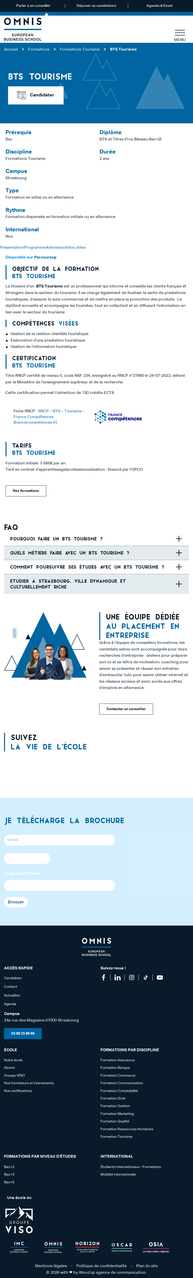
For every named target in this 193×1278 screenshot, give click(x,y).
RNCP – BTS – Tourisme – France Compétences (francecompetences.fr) (49, 417)
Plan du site (147, 1266)
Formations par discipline (130, 1050)
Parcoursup (45, 257)
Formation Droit (113, 1098)
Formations (39, 50)
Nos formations (26, 491)
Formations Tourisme (80, 50)
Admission (56, 248)
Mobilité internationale (118, 1174)
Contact (10, 987)
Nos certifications (18, 1091)
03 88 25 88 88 (22, 1033)
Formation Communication (122, 1083)
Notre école (13, 1060)
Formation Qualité (115, 1121)
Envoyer (16, 902)
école (10, 1050)
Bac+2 (9, 1167)
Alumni (9, 1068)
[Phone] (27, 858)
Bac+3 (9, 1174)
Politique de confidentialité (101, 1266)
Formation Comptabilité (119, 1091)
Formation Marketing (117, 1114)
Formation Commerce (118, 1075)
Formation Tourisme (116, 1137)
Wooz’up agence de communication (112, 1273)
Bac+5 (9, 1182)
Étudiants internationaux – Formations (131, 1167)
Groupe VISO (14, 1075)
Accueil (11, 50)
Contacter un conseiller (126, 709)
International (117, 1157)
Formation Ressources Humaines (127, 1129)
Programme (35, 248)
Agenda (10, 1004)
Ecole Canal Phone (21, 874)
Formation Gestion (115, 1106)
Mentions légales (51, 1266)
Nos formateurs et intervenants (29, 1083)
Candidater (35, 95)
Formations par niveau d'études (40, 1157)
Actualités (12, 995)
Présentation (12, 248)
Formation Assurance (118, 1060)
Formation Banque (115, 1068)
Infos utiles (76, 248)
